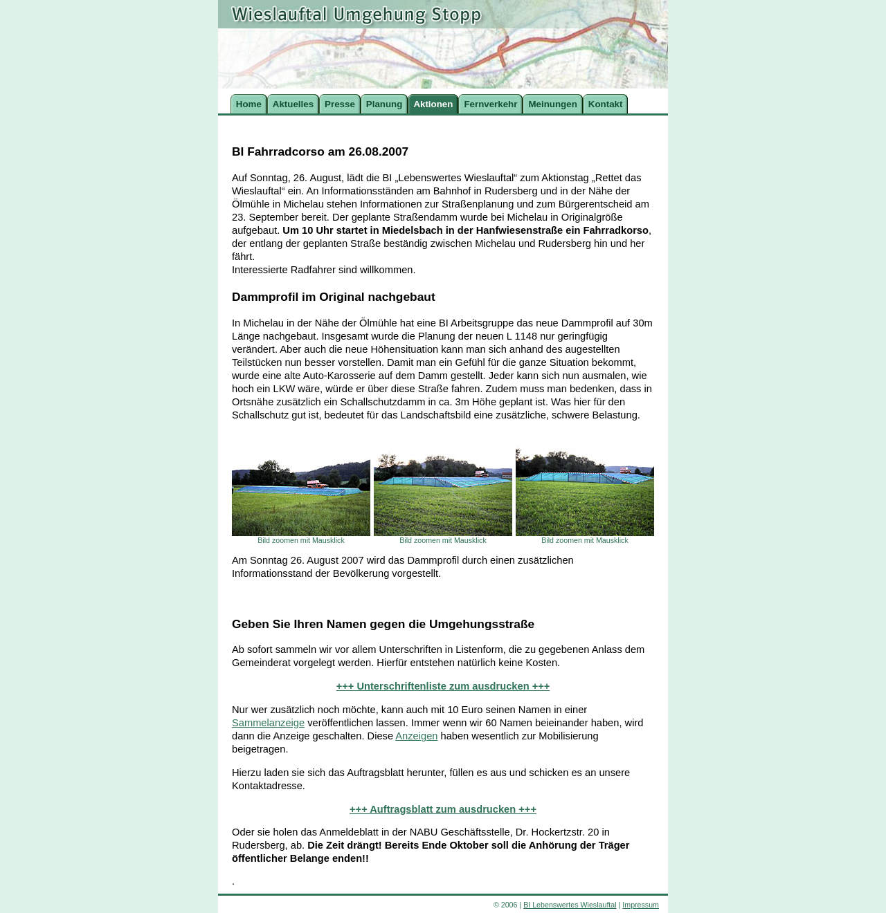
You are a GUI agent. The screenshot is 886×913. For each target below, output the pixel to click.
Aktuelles (293, 104)
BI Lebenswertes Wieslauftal (569, 905)
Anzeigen (416, 735)
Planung (384, 104)
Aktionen (433, 104)
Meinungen (552, 104)
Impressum (640, 905)
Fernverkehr (490, 104)
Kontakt (605, 104)
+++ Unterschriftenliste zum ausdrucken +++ (443, 686)
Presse (340, 104)
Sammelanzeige (268, 722)
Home (249, 104)
